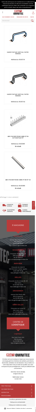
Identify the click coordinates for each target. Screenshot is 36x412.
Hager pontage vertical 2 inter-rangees (18, 53)
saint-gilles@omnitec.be (19, 314)
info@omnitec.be (19, 343)
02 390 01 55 (19, 341)
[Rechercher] (18, 21)
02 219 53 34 (19, 298)
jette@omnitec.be (19, 273)
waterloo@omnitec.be (19, 245)
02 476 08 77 (19, 243)
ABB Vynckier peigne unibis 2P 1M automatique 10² (18, 137)
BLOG (32, 17)
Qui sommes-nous (8, 17)
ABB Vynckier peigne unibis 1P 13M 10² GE (18, 180)
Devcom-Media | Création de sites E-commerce (19, 408)
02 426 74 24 (19, 271)
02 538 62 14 (19, 312)
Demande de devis (22, 17)
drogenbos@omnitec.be (19, 300)
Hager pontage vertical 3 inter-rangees (18, 95)
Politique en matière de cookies (17, 405)
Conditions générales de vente (17, 399)
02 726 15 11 (19, 257)
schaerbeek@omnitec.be (19, 259)
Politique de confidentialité (17, 402)
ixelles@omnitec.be (19, 287)
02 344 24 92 (19, 285)
